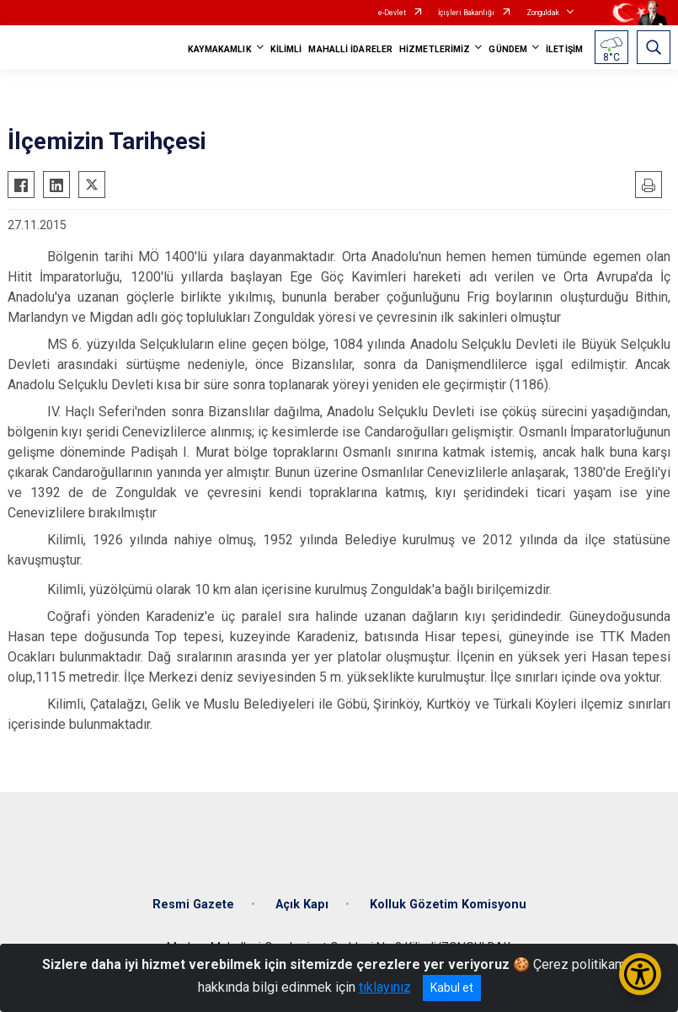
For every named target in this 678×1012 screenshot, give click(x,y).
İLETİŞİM (564, 49)
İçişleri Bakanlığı (466, 12)
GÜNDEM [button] (507, 49)
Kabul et (451, 987)
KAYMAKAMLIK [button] (220, 49)
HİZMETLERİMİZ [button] (434, 49)
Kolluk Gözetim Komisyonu (448, 904)
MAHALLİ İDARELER (350, 49)
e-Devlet (392, 12)
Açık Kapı (301, 904)
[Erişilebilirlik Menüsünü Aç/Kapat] (640, 974)
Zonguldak (542, 12)
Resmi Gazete (193, 904)
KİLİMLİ (286, 49)
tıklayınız (385, 987)
